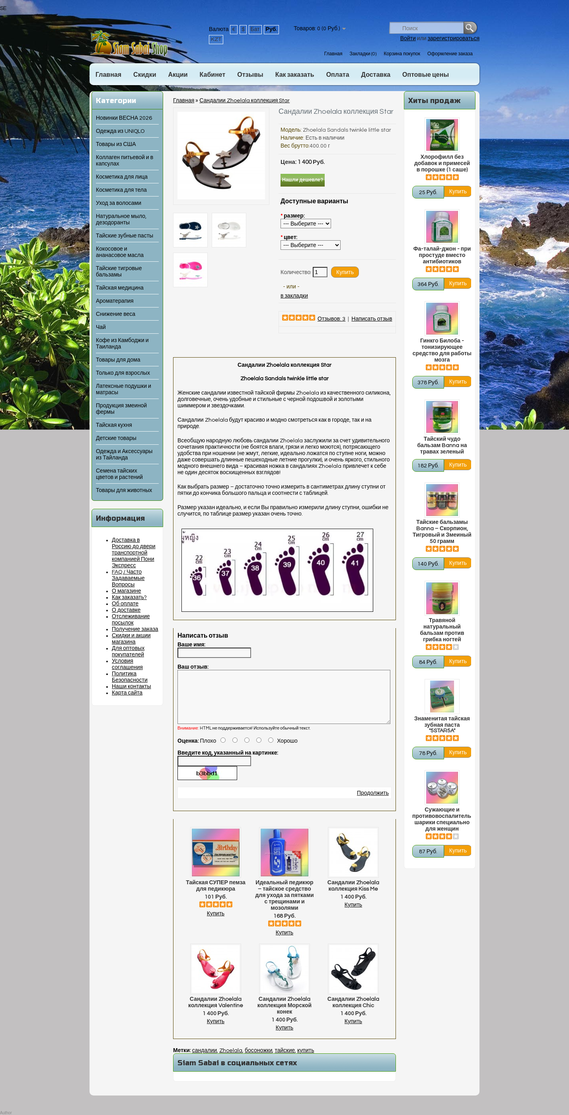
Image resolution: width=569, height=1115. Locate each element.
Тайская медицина (120, 288)
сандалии (204, 1060)
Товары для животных (124, 490)
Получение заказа (135, 629)
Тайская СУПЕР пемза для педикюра (216, 895)
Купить (215, 923)
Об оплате (125, 604)
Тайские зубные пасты (124, 236)
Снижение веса (115, 314)
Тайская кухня (114, 425)
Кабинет (213, 75)
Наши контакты (131, 686)
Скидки (144, 75)
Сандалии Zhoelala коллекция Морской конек (284, 1015)
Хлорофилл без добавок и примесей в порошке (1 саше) (442, 163)
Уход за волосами (118, 203)
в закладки (294, 296)
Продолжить (373, 803)
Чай (101, 327)
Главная (333, 53)
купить (305, 1060)
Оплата (337, 75)
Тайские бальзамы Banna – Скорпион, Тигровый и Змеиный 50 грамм (442, 532)
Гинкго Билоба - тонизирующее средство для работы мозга (442, 350)
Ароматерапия (115, 301)
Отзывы (250, 75)
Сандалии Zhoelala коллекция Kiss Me (353, 895)
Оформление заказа (450, 53)
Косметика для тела (121, 190)
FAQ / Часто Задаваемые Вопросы (128, 578)
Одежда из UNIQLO (120, 131)
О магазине (126, 591)
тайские (285, 1060)
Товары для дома (118, 360)
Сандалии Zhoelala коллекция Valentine (215, 1012)
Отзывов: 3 (331, 319)
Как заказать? (129, 597)
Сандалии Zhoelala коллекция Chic (353, 1012)
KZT (216, 39)
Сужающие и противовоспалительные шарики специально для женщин (442, 819)
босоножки (258, 1060)
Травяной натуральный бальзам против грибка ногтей (442, 630)
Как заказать (294, 75)
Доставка (376, 75)
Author (6, 1113)
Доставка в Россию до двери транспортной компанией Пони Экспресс (134, 552)
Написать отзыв (371, 319)
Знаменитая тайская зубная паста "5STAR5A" (442, 725)
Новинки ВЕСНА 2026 (124, 118)
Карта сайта (127, 693)
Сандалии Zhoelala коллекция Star (244, 100)
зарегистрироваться (453, 38)
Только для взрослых (123, 373)
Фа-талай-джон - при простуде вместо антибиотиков (442, 255)
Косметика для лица (122, 177)
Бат (255, 29)
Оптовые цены (425, 75)
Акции (177, 75)
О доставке (126, 610)
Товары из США (116, 144)
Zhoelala (230, 1060)
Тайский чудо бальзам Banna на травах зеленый (442, 445)
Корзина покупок (402, 53)
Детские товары (116, 438)
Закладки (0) (362, 53)
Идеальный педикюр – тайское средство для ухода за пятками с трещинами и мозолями (284, 904)
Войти (408, 38)
